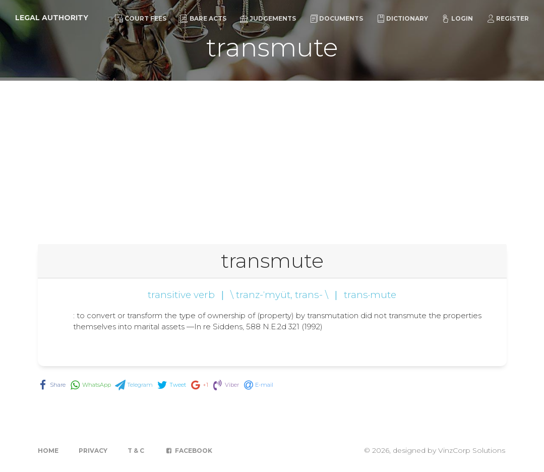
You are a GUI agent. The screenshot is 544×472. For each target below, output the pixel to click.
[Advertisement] (272, 156)
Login (457, 19)
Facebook (188, 450)
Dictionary (402, 19)
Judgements (268, 19)
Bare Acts (203, 19)
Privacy (93, 450)
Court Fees (140, 19)
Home (48, 450)
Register (508, 19)
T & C (136, 450)
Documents (336, 19)
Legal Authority (51, 17)
